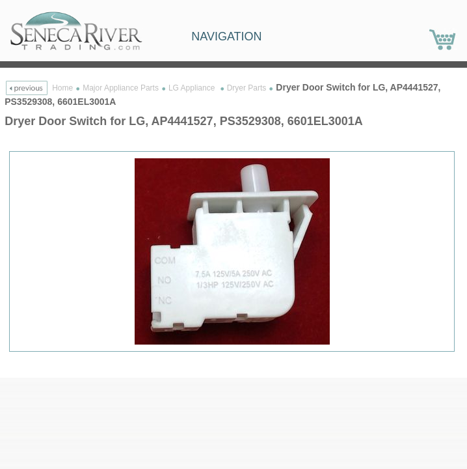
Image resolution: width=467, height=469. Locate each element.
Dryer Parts (247, 87)
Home (62, 87)
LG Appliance (192, 87)
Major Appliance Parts (121, 87)
